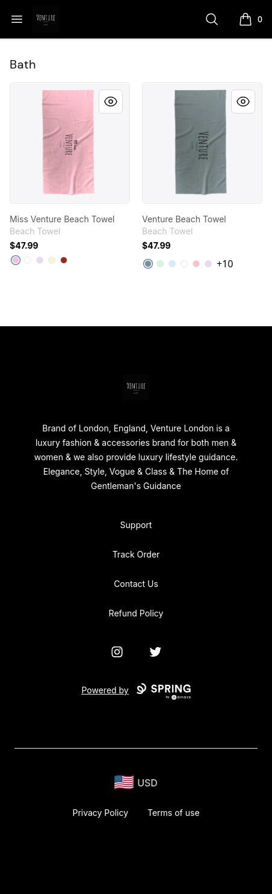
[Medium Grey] (148, 263)
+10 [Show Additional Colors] (225, 263)
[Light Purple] (39, 260)
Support (136, 525)
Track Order (136, 554)
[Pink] (15, 260)
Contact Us (136, 584)
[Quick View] (111, 102)
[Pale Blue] (172, 263)
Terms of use (173, 812)
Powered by (135, 691)
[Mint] (160, 263)
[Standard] (27, 260)
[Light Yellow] (51, 260)
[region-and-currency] (136, 782)
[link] (69, 143)
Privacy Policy (100, 812)
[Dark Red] (63, 260)
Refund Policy (136, 613)
